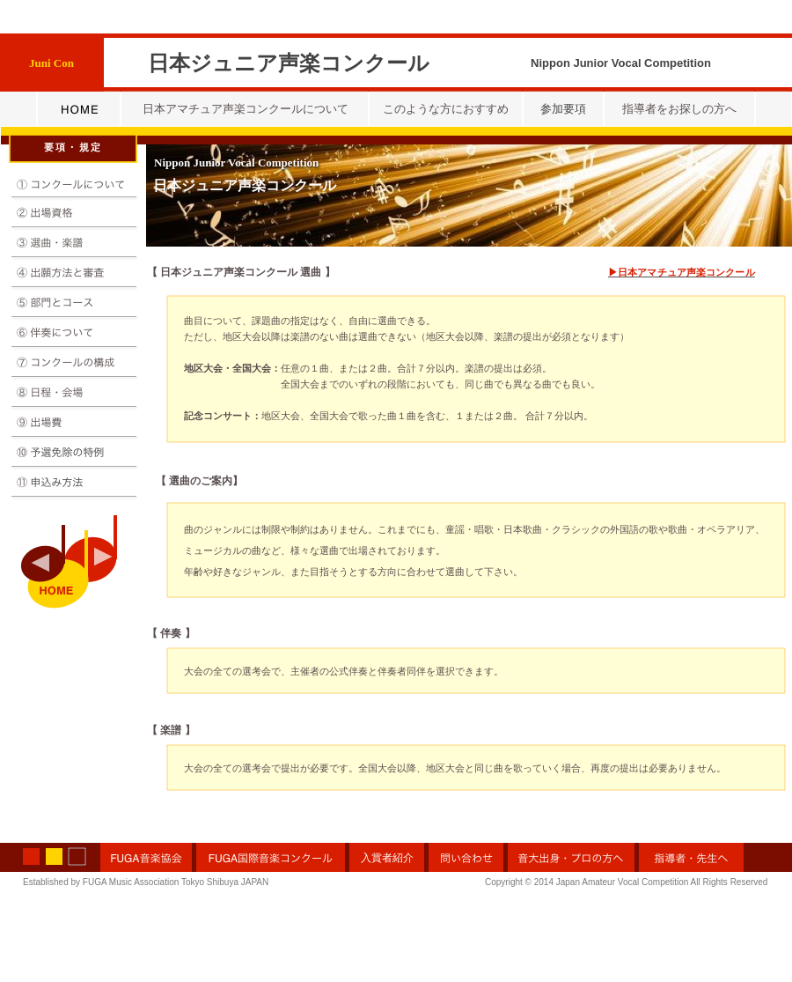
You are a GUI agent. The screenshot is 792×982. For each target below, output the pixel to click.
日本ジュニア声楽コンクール (244, 185)
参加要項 (563, 108)
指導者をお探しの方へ (679, 108)
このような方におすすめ (446, 108)
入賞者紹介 (387, 858)
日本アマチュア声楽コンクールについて (245, 108)
